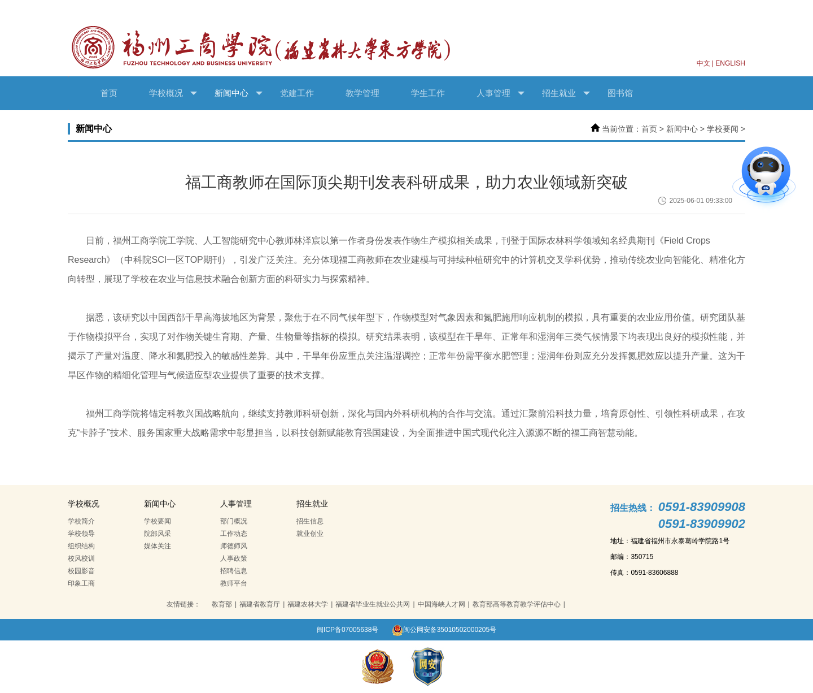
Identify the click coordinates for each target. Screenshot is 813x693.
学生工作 (428, 93)
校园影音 (81, 571)
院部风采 (157, 534)
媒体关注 (157, 546)
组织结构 (81, 546)
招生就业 (566, 93)
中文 (703, 63)
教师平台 (233, 583)
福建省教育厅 (259, 604)
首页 (108, 93)
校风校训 (81, 558)
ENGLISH (730, 63)
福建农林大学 (307, 604)
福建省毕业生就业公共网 (372, 604)
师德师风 (233, 546)
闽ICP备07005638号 (347, 630)
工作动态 (233, 534)
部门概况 (233, 521)
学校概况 (173, 93)
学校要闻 (722, 128)
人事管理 (500, 93)
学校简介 (81, 521)
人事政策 (233, 558)
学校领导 (81, 534)
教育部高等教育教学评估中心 (517, 604)
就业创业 (310, 534)
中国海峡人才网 (441, 604)
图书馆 (620, 93)
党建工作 (297, 93)
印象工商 (81, 583)
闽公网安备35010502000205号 (444, 630)
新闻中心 (239, 93)
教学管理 (362, 93)
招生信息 (310, 521)
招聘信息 (233, 571)
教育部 (222, 604)
